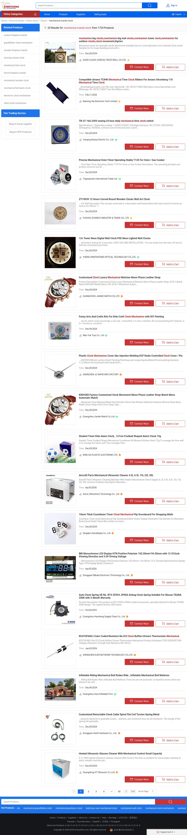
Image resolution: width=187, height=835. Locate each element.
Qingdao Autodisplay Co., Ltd (96, 533)
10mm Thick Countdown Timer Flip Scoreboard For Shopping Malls (126, 514)
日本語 (105, 822)
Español (96, 822)
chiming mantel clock (14, 58)
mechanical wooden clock (16, 80)
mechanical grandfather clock (39, 808)
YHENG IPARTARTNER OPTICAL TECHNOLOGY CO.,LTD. (109, 257)
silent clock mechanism (15, 103)
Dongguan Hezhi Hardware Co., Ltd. (100, 733)
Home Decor (32, 20)
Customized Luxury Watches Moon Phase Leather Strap (119, 277)
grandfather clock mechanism (18, 42)
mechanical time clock (14, 65)
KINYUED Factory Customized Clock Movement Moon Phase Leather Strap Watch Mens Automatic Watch (127, 396)
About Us (83, 818)
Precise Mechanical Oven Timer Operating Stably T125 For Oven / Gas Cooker (122, 160)
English (176, 14)
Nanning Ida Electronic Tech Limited (100, 101)
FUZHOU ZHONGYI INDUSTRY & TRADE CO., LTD (106, 218)
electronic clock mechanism (17, 95)
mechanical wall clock (132, 808)
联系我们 (133, 818)
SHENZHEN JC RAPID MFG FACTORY (100, 374)
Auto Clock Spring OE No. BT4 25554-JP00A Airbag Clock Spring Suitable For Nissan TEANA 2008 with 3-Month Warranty (130, 596)
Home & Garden (16, 20)
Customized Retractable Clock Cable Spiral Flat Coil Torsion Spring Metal (119, 714)
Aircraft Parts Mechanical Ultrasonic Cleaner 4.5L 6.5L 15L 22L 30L (116, 475)
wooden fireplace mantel (15, 50)
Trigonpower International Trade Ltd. (100, 179)
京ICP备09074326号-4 (121, 830)
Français (71, 822)
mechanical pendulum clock (70, 808)
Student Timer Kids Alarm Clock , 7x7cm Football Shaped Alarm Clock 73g (120, 436)
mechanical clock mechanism (161, 808)
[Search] (153, 791)
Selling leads (100, 14)
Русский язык (83, 822)
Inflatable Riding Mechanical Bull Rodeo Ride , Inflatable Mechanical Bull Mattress (124, 675)
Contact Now (139, 67)
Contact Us (94, 818)
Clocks (43, 20)
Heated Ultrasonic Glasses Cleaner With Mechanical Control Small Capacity (120, 753)
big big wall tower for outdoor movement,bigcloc (128, 40)
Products (63, 14)
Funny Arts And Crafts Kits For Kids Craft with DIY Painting (121, 316)
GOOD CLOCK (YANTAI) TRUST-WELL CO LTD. (104, 60)
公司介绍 (123, 818)
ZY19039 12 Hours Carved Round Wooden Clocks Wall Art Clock (114, 199)
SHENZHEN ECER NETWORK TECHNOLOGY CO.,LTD (108, 655)
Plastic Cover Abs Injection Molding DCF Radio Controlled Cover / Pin (131, 355)
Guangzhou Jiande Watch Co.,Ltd (99, 416)
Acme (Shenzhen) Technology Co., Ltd (101, 494)
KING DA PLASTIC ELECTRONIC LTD (100, 455)
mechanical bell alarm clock (17, 88)
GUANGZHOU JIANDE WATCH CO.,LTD (101, 296)
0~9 (138, 825)
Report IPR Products (20, 132)
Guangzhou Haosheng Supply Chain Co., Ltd (104, 616)
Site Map (112, 818)
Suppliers (80, 14)
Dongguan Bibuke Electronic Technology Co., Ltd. (106, 575)
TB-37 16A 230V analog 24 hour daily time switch (116, 120)
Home (47, 14)
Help (104, 818)
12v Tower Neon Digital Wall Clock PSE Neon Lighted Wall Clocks (115, 238)
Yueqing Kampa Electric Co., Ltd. (98, 139)
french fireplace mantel (15, 73)
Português (115, 822)
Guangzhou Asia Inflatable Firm (98, 694)
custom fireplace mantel (15, 35)
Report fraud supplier (20, 123)
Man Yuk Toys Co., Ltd (93, 335)
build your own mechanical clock (103, 808)
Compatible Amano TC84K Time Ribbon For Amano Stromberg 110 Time (126, 81)
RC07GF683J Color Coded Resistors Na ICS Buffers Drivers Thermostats (129, 636)
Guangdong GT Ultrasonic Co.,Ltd (99, 772)
